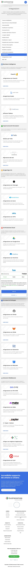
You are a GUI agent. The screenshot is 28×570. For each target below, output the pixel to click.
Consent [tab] (5, 276)
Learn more (5, 85)
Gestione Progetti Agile (7, 543)
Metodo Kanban (7, 537)
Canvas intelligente (6, 20)
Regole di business (6, 47)
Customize (14, 295)
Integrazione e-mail (7, 57)
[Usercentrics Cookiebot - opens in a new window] (22, 274)
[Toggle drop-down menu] (25, 20)
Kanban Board (7, 539)
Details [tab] (14, 276)
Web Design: (14, 566)
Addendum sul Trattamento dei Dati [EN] (20, 517)
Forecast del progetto (7, 44)
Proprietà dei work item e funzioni (10, 42)
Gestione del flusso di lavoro (9, 32)
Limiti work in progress (7, 52)
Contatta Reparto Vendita (20, 524)
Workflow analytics (6, 49)
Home (2, 6)
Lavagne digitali (6, 35)
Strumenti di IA (5, 30)
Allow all (14, 291)
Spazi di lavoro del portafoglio (9, 22)
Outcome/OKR (5, 25)
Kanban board (5, 37)
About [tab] (23, 276)
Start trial (14, 556)
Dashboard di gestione (7, 27)
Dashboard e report (6, 39)
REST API (4, 59)
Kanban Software (7, 541)
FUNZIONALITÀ (6, 6)
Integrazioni (10, 6)
